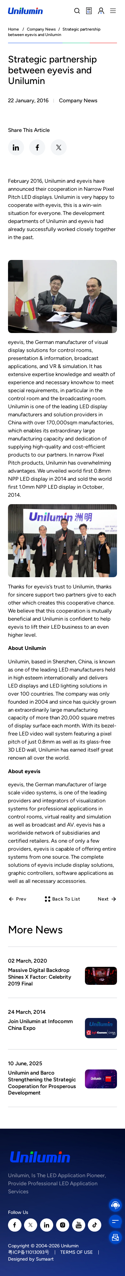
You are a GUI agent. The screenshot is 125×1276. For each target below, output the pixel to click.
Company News (41, 29)
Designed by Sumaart (31, 1259)
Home (13, 29)
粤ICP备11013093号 (28, 1252)
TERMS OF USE (76, 1252)
